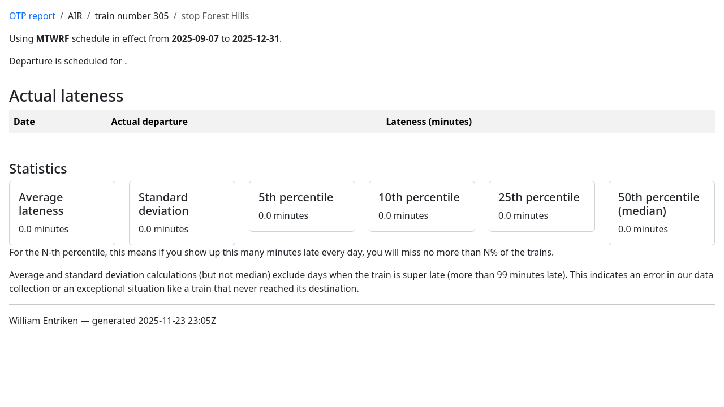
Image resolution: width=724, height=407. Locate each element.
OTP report (32, 16)
